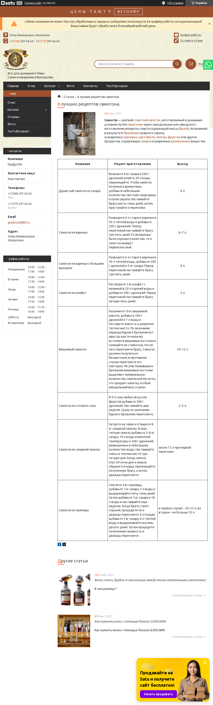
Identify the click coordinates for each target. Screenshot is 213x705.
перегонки (135, 124)
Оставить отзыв (191, 40)
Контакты (90, 85)
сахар (144, 141)
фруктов (174, 137)
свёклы (161, 137)
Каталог (50, 85)
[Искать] (177, 64)
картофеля (147, 137)
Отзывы (13, 117)
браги (184, 128)
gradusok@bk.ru (19, 222)
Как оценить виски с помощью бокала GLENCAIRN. (130, 621)
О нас (31, 85)
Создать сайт (33, 3)
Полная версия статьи (187, 595)
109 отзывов (175, 3)
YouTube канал (117, 85)
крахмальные (180, 141)
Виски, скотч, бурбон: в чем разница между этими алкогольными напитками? (150, 580)
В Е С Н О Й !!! (128, 11)
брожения (131, 133)
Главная (13, 85)
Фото (71, 85)
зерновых (130, 137)
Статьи (69, 97)
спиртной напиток (147, 120)
